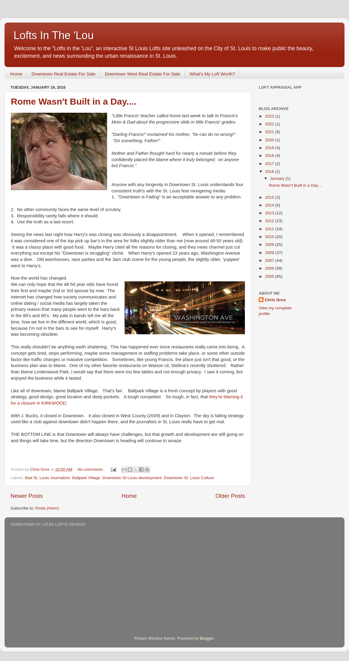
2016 (270, 171)
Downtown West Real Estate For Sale (142, 73)
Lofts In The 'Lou (54, 35)
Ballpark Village (86, 478)
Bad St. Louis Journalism (47, 478)
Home (16, 73)
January (278, 178)
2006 (270, 268)
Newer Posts (27, 496)
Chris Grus (275, 300)
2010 (270, 236)
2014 (270, 205)
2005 (270, 276)
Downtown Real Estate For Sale (64, 73)
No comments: (91, 469)
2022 (270, 124)
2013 (270, 213)
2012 (270, 221)
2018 (270, 155)
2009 (270, 244)
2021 (270, 132)
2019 (270, 147)
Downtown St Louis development (132, 478)
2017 (270, 163)
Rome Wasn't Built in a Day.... (73, 101)
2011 (270, 229)
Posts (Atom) (47, 508)
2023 (270, 116)
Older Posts (230, 496)
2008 (270, 252)
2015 (270, 197)
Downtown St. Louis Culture (189, 478)
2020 (270, 140)
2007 (270, 260)
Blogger (207, 638)
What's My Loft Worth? (212, 73)
